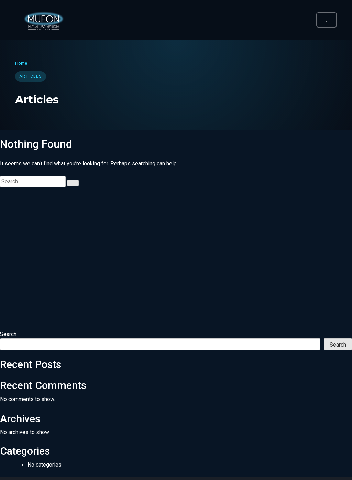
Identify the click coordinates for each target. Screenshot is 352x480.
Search (8, 334)
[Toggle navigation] (326, 20)
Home (21, 63)
